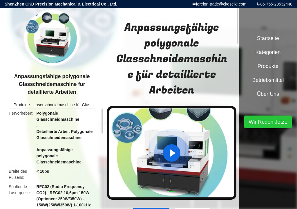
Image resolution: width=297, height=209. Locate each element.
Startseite (268, 38)
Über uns (268, 94)
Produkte (22, 104)
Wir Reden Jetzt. (268, 122)
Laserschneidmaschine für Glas (61, 104)
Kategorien (267, 52)
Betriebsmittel (268, 80)
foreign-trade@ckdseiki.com (221, 4)
